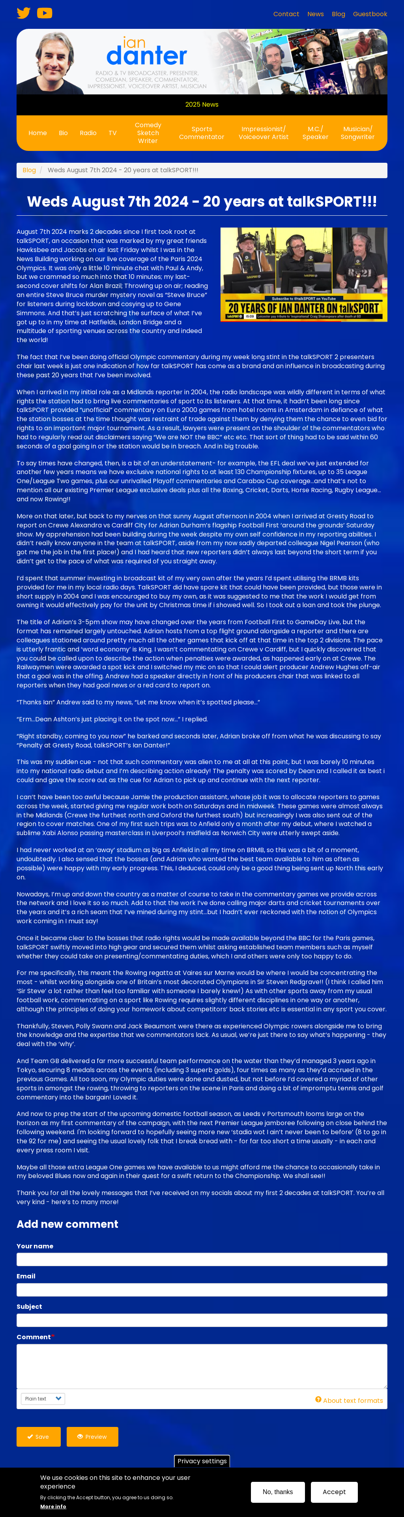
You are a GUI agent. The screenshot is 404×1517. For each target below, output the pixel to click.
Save (38, 1437)
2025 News (202, 104)
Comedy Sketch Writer (148, 132)
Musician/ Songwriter (358, 132)
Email (26, 1276)
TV (112, 132)
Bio (63, 132)
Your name (35, 1246)
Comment (34, 1337)
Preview (92, 1437)
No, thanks (278, 1492)
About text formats (349, 1400)
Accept (334, 1491)
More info (53, 1506)
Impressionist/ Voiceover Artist (264, 132)
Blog (29, 170)
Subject (29, 1306)
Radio (88, 132)
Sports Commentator (201, 132)
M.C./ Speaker (316, 132)
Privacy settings (202, 1461)
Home (37, 132)
